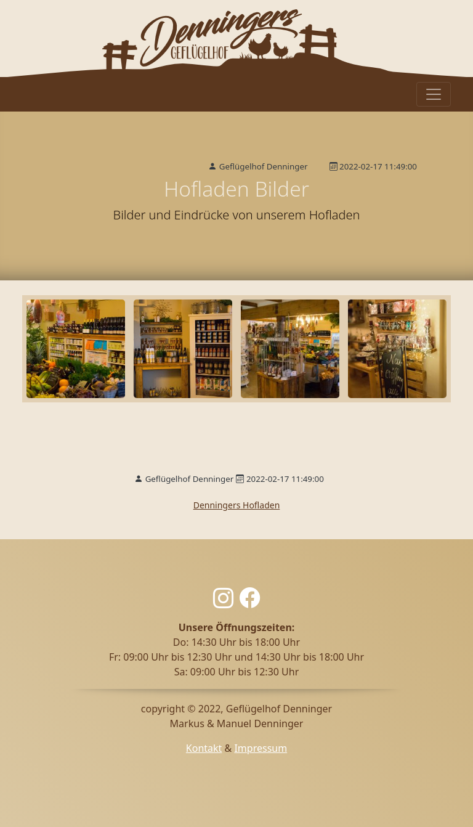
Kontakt (204, 748)
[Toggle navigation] (433, 94)
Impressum (260, 748)
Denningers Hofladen (236, 505)
